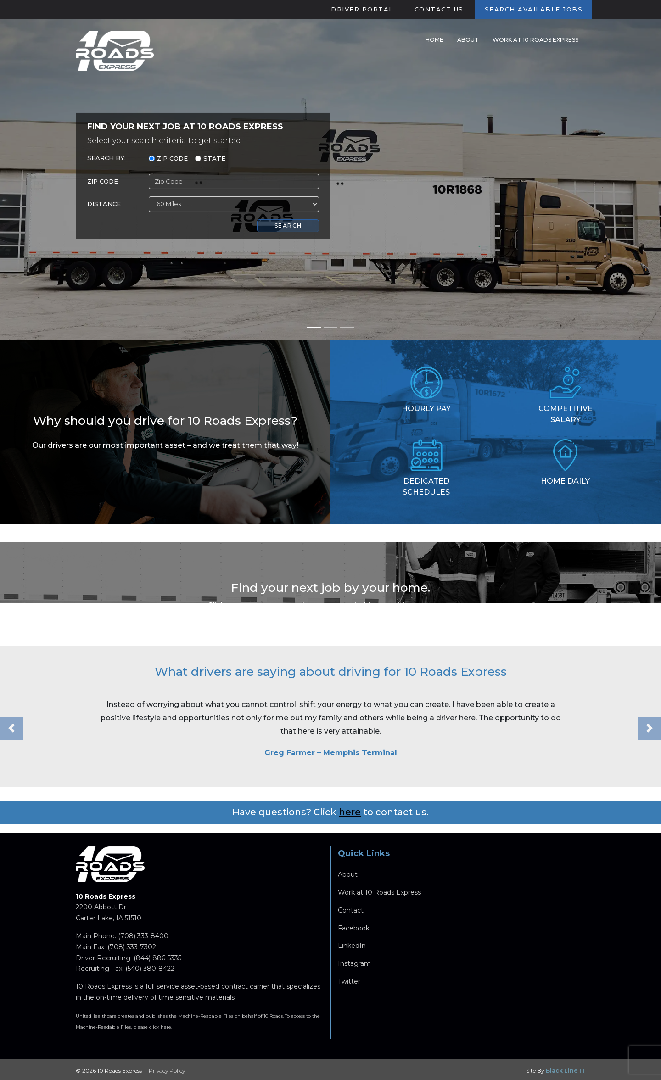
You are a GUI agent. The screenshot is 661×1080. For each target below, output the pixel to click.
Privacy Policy (167, 1070)
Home (434, 39)
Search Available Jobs (534, 9)
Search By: (106, 157)
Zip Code (172, 158)
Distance (104, 203)
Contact (351, 912)
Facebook (354, 930)
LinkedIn (352, 948)
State (214, 158)
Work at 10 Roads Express (535, 39)
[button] (11, 730)
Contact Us (439, 9)
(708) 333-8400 (143, 938)
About (468, 39)
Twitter (349, 984)
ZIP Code (102, 181)
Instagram (354, 966)
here (350, 813)
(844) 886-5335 (157, 960)
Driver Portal (362, 9)
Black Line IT (565, 1070)
